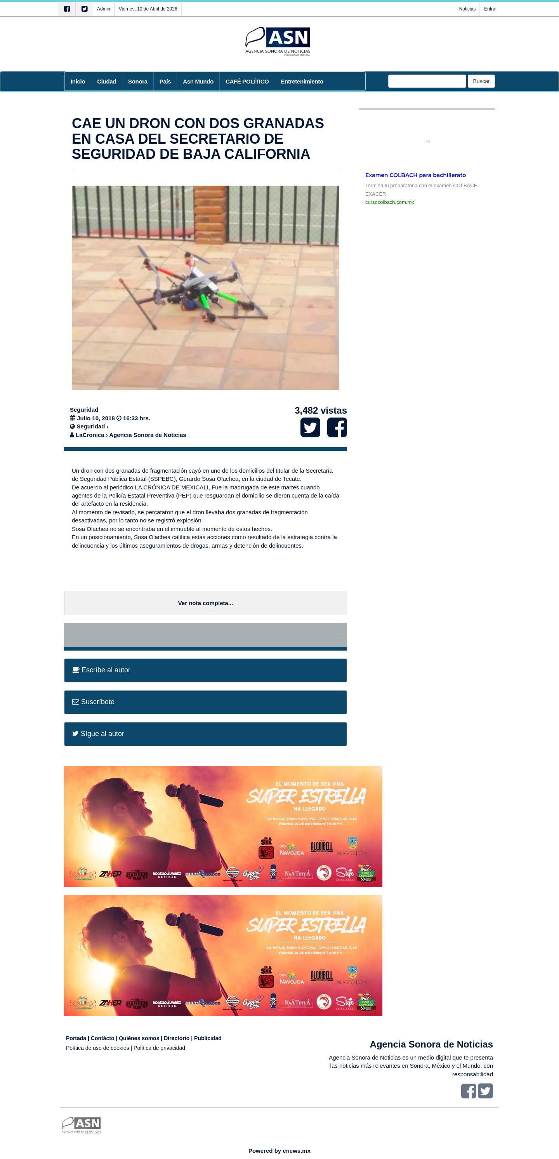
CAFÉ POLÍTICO (247, 81)
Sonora (138, 81)
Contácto (103, 1038)
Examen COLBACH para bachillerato (415, 175)
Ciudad (106, 81)
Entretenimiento (302, 81)
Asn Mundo (198, 81)
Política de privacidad (159, 1048)
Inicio (78, 81)
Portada (76, 1038)
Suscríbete (93, 702)
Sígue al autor (98, 734)
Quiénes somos (139, 1038)
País (165, 81)
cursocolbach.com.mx (389, 202)
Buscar (481, 81)
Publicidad (208, 1038)
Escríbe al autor (101, 670)
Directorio (176, 1038)
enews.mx (297, 1150)
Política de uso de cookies (97, 1048)
